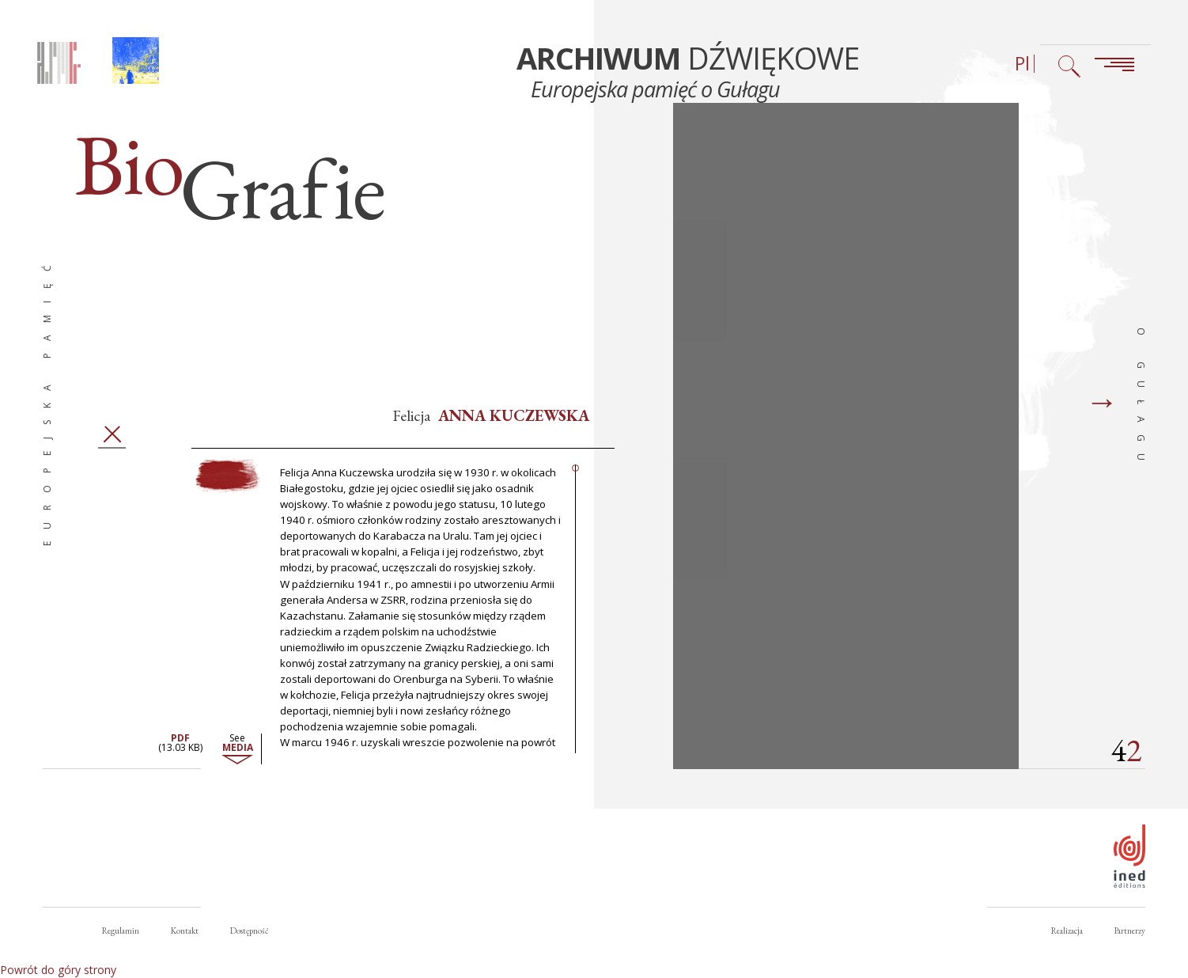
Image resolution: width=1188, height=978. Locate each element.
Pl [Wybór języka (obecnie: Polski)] (1022, 64)
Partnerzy (1129, 930)
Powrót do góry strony (58, 969)
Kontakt (185, 930)
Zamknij (112, 446)
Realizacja (1067, 930)
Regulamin (120, 930)
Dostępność (249, 930)
